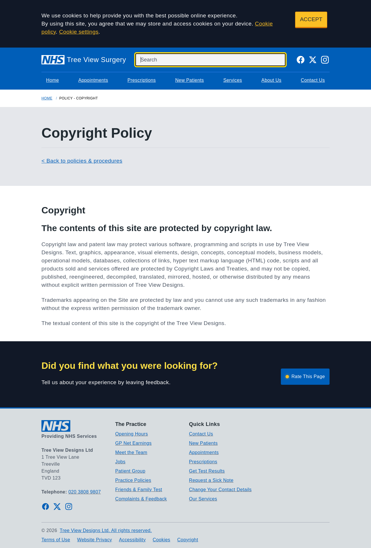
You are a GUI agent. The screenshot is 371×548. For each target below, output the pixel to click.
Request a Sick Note (211, 480)
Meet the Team (131, 452)
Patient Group (130, 471)
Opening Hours (131, 433)
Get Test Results (207, 471)
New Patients (189, 80)
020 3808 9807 (84, 491)
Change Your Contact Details (220, 489)
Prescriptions (142, 80)
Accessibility (132, 539)
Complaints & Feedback (141, 498)
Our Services (203, 498)
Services (232, 80)
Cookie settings (79, 32)
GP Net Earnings (133, 443)
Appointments (93, 80)
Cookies (161, 539)
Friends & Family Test (138, 489)
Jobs (120, 461)
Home (52, 80)
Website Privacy (94, 539)
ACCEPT (311, 19)
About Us (271, 80)
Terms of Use (55, 539)
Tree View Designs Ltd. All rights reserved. (106, 530)
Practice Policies (133, 480)
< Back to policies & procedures (81, 161)
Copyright (187, 539)
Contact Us (313, 80)
